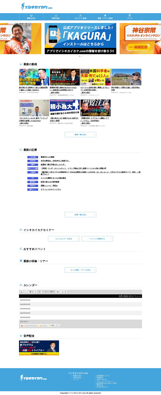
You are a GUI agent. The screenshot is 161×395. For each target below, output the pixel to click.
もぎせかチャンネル (125, 92)
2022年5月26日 (25, 317)
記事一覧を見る (80, 215)
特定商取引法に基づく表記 (106, 383)
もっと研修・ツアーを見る (80, 270)
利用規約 (99, 377)
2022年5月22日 (25, 300)
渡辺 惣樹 (30, 126)
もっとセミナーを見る (63, 239)
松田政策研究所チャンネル (66, 95)
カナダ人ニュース (94, 95)
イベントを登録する (97, 239)
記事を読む (77, 377)
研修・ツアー (54, 325)
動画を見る (77, 376)
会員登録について (103, 376)
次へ (63, 292)
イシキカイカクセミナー (29, 325)
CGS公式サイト (102, 387)
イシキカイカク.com (78, 373)
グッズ (75, 379)
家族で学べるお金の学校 (65, 123)
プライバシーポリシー (104, 381)
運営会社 (99, 385)
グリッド (26, 292)
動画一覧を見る (80, 134)
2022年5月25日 (25, 313)
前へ (59, 292)
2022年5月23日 (25, 304)
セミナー (43, 325)
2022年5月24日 (25, 309)
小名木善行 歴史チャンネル (97, 126)
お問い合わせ (101, 379)
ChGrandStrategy (32, 92)
